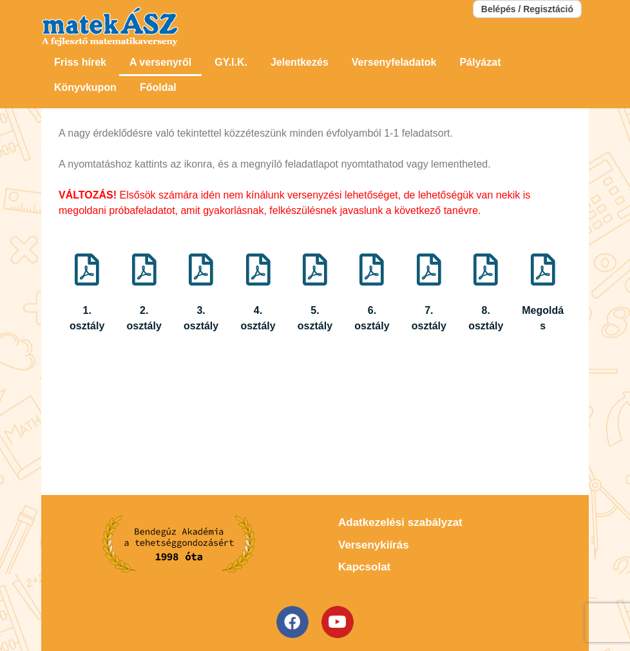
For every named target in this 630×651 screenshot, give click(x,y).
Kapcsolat (364, 567)
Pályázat (480, 62)
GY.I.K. (231, 62)
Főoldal (158, 87)
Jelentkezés (300, 62)
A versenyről (160, 62)
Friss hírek (80, 62)
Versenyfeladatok (394, 62)
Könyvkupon (85, 87)
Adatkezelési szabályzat (400, 522)
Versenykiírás (373, 545)
